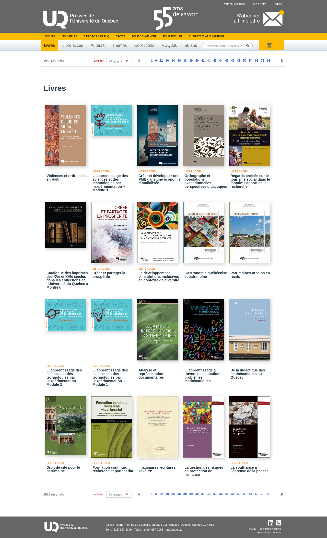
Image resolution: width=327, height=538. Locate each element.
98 (268, 60)
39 (191, 60)
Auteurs (98, 45)
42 (209, 60)
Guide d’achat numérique (207, 36)
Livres (49, 45)
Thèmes (119, 45)
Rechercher (249, 45)
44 (221, 60)
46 (232, 60)
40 (196, 60)
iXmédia (276, 532)
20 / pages (115, 61)
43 (214, 60)
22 (161, 60)
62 (256, 60)
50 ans (191, 45)
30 (167, 60)
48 (238, 60)
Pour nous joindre (234, 3)
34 (173, 60)
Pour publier (172, 36)
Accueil (49, 36)
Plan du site (258, 3)
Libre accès (72, 45)
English (277, 3)
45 (226, 60)
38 (185, 60)
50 (244, 60)
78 (262, 60)
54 (250, 60)
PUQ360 (169, 45)
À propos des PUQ (96, 36)
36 (179, 60)
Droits (120, 36)
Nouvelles (69, 36)
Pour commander (144, 36)
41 (203, 60)
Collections (144, 45)
